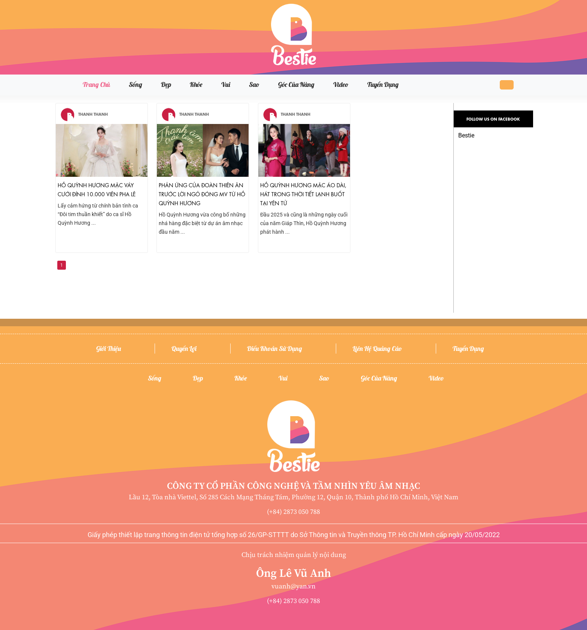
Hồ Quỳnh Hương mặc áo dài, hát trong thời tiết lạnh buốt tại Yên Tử (303, 193)
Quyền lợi (184, 348)
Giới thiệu (108, 348)
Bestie (466, 135)
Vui (225, 84)
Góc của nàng (296, 84)
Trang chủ (96, 84)
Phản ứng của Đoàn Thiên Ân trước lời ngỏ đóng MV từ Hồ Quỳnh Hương (202, 193)
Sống (135, 84)
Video (341, 84)
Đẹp (166, 84)
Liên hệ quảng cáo (377, 348)
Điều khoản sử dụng (274, 348)
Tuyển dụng (383, 84)
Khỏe (196, 84)
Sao (254, 84)
